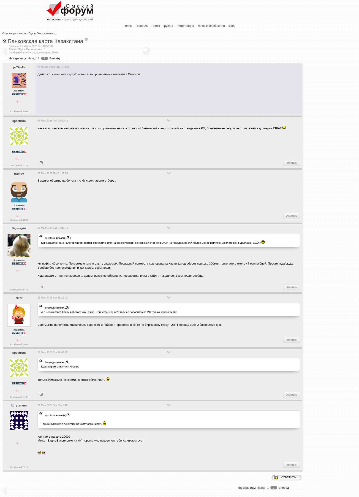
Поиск (156, 26)
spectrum (19, 121)
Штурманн (19, 405)
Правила (142, 26)
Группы (168, 26)
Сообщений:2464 (19, 344)
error (19, 298)
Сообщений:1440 (19, 289)
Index (128, 26)
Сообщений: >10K (19, 165)
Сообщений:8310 (19, 467)
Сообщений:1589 (19, 220)
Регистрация (185, 26)
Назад (32, 58)
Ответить (291, 163)
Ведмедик (19, 228)
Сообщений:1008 (19, 111)
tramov (19, 173)
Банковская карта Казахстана (45, 41)
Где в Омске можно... (42, 33)
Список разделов (14, 33)
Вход (231, 26)
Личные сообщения (211, 26)
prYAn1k (19, 67)
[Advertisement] (121, 93)
